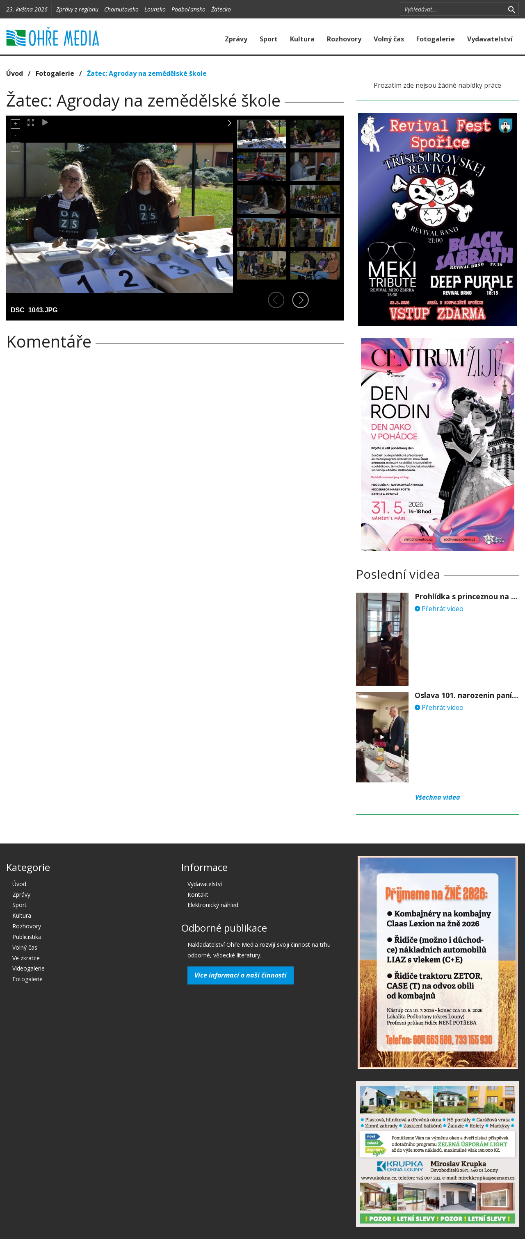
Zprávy (236, 38)
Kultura (302, 38)
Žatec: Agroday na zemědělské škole (147, 73)
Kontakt (197, 894)
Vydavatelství (490, 38)
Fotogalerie (435, 38)
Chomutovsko (121, 9)
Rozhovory (344, 38)
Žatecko (221, 9)
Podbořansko (188, 9)
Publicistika (26, 937)
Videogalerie (28, 968)
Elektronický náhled (212, 905)
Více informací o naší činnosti (240, 975)
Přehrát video (439, 608)
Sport (269, 38)
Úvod (14, 73)
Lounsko (155, 9)
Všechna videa (437, 797)
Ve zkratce (26, 958)
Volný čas (389, 38)
